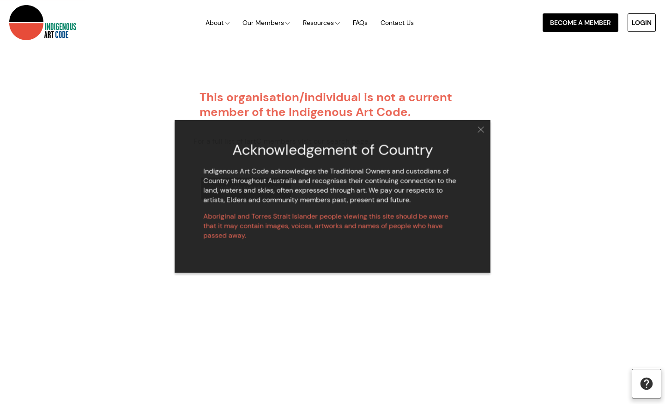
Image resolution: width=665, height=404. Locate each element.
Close (475, 132)
